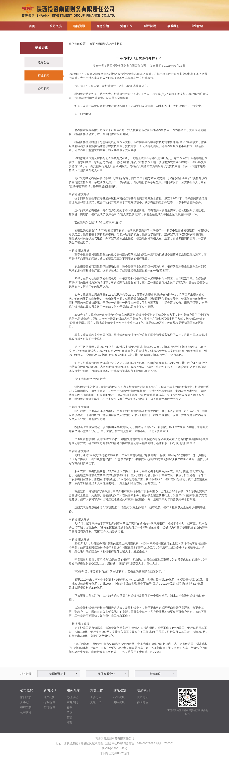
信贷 (69, 717)
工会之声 (95, 697)
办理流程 (72, 697)
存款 (69, 707)
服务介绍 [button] (103, 26)
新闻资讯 (41, 48)
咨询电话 (142, 702)
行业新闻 (43, 75)
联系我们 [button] (173, 26)
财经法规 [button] (150, 26)
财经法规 (119, 690)
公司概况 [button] (56, 26)
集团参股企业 (112, 673)
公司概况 (26, 690)
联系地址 (142, 697)
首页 (32, 26)
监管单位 (162, 673)
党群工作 (96, 690)
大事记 (24, 702)
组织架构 (26, 707)
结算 (69, 722)
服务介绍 (73, 690)
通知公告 (43, 62)
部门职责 (26, 697)
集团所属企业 (63, 673)
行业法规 (119, 697)
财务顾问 (72, 702)
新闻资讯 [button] (79, 26)
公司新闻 (43, 88)
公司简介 (26, 712)
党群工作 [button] (126, 26)
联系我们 (143, 690)
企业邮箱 (197, 26)
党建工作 (95, 702)
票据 (69, 712)
